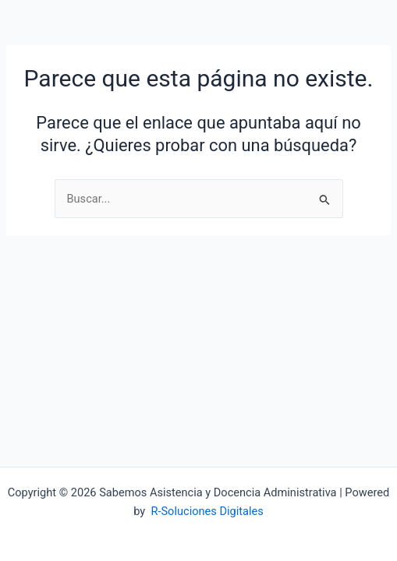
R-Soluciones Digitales (207, 511)
